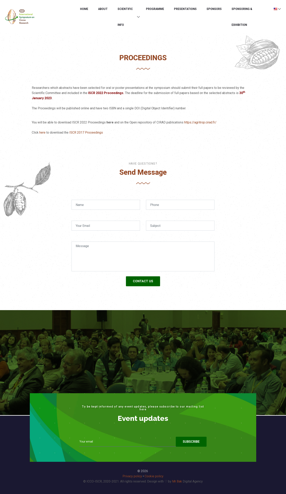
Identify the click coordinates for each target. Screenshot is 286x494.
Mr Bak (177, 481)
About (103, 9)
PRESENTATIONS (185, 9)
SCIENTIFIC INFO (125, 16)
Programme (155, 9)
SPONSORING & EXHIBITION (242, 16)
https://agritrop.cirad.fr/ (200, 122)
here (42, 132)
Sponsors (214, 9)
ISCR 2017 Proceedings (86, 132)
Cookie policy (154, 476)
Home (84, 9)
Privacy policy (132, 476)
